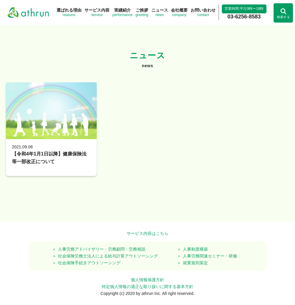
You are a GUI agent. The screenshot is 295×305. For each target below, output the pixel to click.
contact (203, 12)
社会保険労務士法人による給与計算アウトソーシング (108, 256)
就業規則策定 (195, 262)
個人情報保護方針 (147, 279)
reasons (69, 12)
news (159, 12)
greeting (141, 12)
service (96, 12)
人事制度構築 (195, 249)
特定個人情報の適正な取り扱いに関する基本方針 (147, 286)
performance (122, 12)
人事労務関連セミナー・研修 (210, 256)
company (179, 12)
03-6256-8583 (244, 17)
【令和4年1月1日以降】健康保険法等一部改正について (49, 157)
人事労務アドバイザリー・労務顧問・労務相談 (101, 249)
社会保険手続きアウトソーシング (89, 262)
